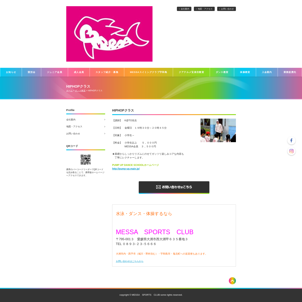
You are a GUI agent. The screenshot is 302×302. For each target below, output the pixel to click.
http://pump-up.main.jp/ (126, 168)
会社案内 (185, 9)
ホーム (69, 90)
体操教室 (245, 72)
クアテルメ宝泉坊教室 (191, 72)
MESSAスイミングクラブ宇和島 (148, 72)
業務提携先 (290, 72)
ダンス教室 (222, 72)
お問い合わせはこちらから (129, 261)
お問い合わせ (227, 9)
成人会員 (79, 72)
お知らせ (11, 72)
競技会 (31, 72)
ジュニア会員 (54, 72)
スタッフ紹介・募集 (107, 72)
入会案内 (267, 72)
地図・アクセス (205, 9)
